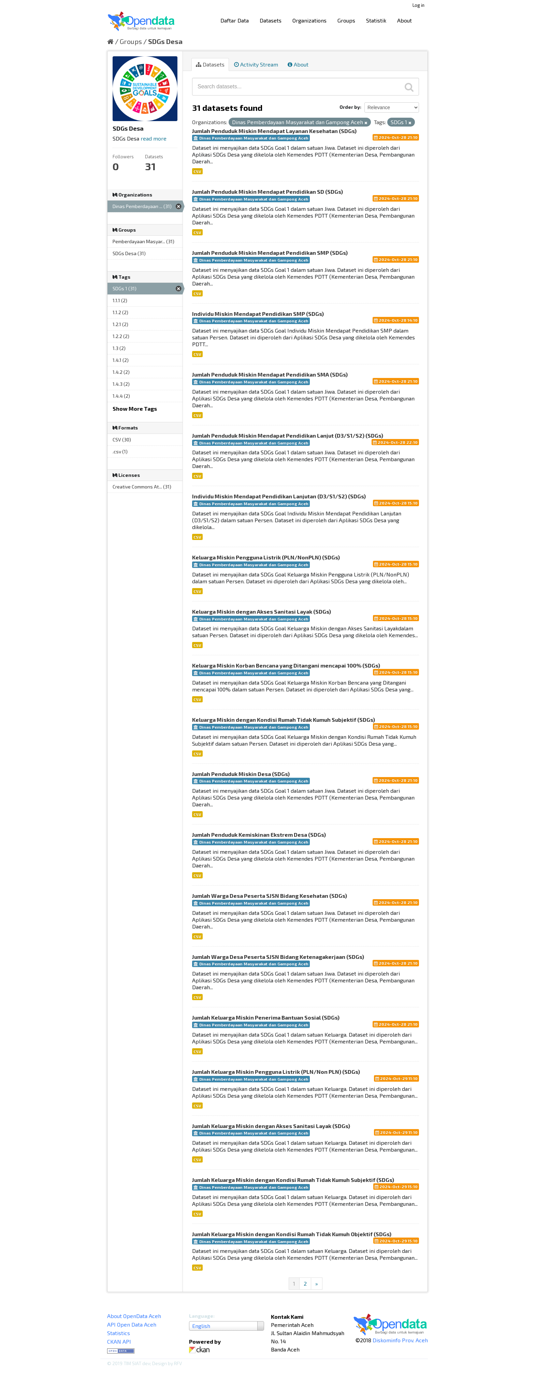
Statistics (118, 1333)
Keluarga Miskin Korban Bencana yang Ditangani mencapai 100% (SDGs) (286, 665)
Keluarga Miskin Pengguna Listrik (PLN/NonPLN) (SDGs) (266, 557)
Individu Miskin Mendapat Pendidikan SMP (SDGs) (258, 313)
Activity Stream (256, 64)
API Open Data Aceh (131, 1324)
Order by (349, 107)
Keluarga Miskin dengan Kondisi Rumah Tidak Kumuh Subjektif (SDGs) (283, 719)
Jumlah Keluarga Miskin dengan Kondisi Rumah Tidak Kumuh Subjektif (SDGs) (293, 1179)
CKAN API (119, 1341)
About (404, 20)
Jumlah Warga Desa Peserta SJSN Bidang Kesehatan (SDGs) (269, 895)
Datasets (270, 20)
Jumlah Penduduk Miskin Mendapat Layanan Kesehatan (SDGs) (274, 131)
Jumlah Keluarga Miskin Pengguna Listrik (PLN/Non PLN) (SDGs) (276, 1071)
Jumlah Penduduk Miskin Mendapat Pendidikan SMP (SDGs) (270, 252)
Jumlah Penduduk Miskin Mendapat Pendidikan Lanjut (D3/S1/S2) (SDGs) (287, 435)
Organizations (309, 20)
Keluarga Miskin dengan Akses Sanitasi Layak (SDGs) (261, 611)
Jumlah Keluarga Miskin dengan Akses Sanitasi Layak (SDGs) (271, 1126)
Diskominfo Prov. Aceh (400, 1340)
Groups (346, 20)
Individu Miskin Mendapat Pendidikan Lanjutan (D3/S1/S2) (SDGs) (279, 496)
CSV (197, 171)
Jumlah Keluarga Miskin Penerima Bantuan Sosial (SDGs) (265, 1017)
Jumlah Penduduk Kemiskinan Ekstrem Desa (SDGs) (259, 834)
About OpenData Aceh (134, 1316)
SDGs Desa (165, 41)
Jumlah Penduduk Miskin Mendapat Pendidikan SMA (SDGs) (270, 374)
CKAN (200, 1350)
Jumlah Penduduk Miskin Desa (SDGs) (241, 774)
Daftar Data (234, 20)
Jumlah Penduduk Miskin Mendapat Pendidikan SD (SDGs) (267, 191)
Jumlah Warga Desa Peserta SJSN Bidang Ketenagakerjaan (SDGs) (278, 956)
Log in (418, 5)
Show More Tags (135, 408)
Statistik (376, 20)
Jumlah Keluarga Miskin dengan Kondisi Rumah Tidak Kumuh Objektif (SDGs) (291, 1234)
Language (201, 1316)
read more (154, 138)
